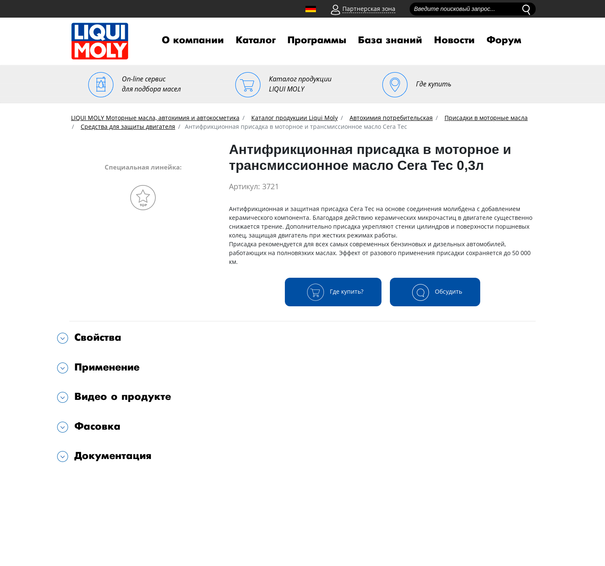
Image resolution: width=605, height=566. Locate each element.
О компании (193, 40)
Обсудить (435, 292)
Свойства (97, 337)
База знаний (390, 40)
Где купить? (333, 292)
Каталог (256, 40)
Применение (106, 367)
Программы (316, 40)
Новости (454, 40)
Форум (504, 40)
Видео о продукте (122, 396)
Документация (113, 456)
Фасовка (97, 426)
